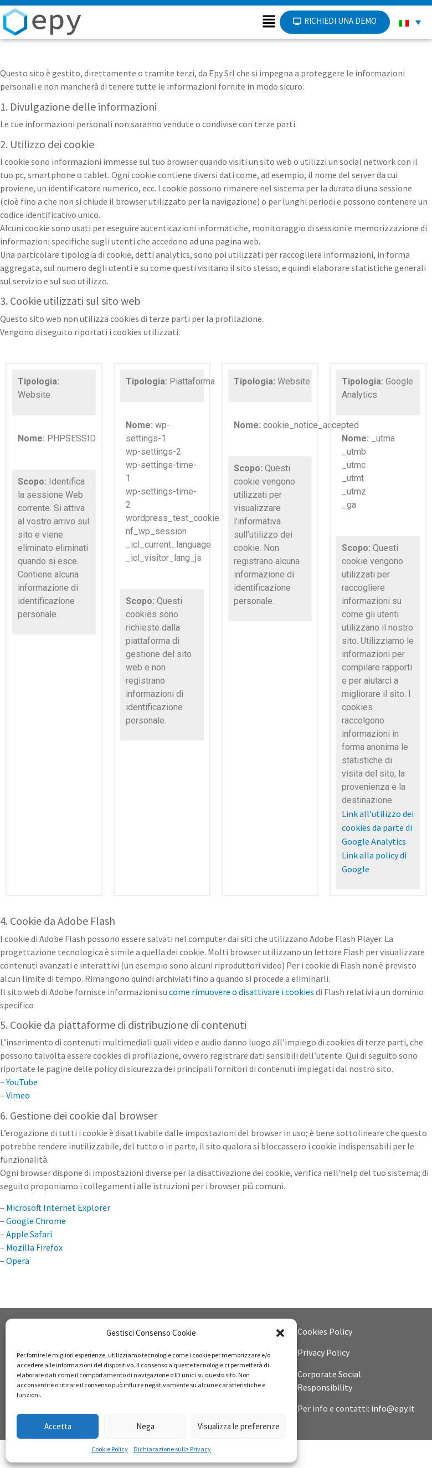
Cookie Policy (109, 1449)
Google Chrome (36, 1248)
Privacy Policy (323, 1380)
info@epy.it (393, 1436)
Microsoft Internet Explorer (58, 1235)
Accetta (57, 1426)
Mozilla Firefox (34, 1275)
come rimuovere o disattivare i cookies (241, 1019)
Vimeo (18, 1123)
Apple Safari (29, 1262)
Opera (17, 1288)
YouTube (22, 1110)
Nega (145, 1426)
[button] (280, 1333)
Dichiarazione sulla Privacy (172, 1449)
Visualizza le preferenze (239, 1426)
